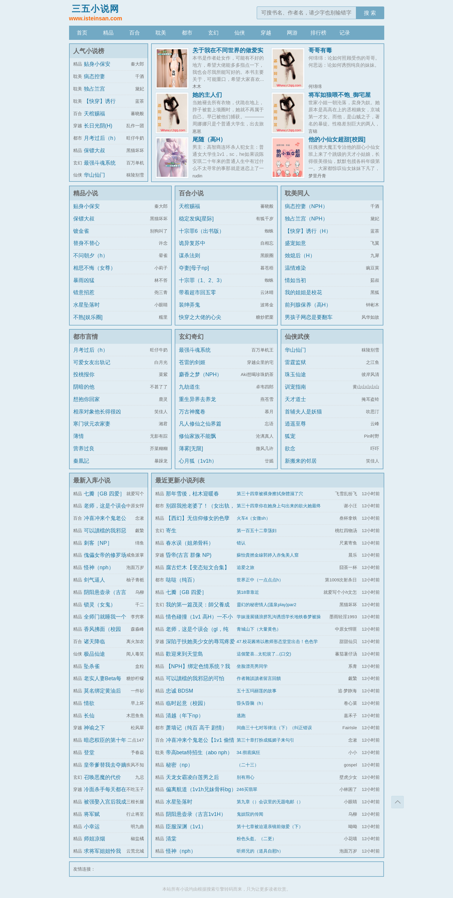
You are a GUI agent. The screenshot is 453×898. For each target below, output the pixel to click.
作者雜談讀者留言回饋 (259, 678)
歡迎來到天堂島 (184, 654)
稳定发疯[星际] (196, 219)
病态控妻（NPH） (306, 206)
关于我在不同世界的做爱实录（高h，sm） (227, 53)
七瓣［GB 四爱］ (104, 494)
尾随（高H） (209, 139)
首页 (82, 33)
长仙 (89, 716)
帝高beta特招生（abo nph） (199, 752)
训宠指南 (295, 387)
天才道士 (295, 399)
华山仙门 (94, 175)
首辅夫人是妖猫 (303, 412)
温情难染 (295, 268)
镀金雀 (81, 231)
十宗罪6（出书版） (201, 231)
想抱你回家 (86, 399)
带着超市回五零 (197, 292)
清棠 (171, 839)
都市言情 (85, 336)
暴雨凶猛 (83, 280)
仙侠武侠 (297, 336)
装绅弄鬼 (189, 305)
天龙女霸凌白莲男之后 (192, 777)
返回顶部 (397, 802)
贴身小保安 (97, 64)
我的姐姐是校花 (303, 292)
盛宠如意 (295, 243)
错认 (241, 542)
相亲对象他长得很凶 (97, 412)
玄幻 (213, 33)
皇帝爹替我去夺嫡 (105, 765)
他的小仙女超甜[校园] (336, 139)
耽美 (161, 33)
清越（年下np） (185, 716)
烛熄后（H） (300, 256)
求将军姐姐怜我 (102, 851)
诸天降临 (94, 642)
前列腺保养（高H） (308, 305)
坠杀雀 (92, 666)
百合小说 (191, 193)
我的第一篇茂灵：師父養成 (198, 605)
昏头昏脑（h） (251, 703)
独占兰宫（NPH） (306, 219)
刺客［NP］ (98, 543)
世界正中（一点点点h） (260, 579)
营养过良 (83, 449)
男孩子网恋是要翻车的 (309, 322)
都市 (187, 33)
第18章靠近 (248, 592)
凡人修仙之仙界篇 (200, 424)
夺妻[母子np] (194, 268)
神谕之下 (94, 728)
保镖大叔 (94, 150)
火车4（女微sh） (253, 518)
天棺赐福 (94, 114)
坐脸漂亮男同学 (252, 666)
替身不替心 (86, 243)
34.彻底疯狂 (249, 752)
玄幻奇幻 (191, 336)
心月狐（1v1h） (198, 461)
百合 (134, 33)
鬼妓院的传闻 (250, 814)
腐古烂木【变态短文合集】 (198, 567)
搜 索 (370, 13)
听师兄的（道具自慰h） (260, 850)
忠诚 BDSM (179, 691)
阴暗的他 (83, 387)
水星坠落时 (86, 305)
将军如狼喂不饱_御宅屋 (339, 94)
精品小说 (85, 193)
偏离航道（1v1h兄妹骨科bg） (201, 789)
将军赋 (92, 814)
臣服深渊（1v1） (186, 827)
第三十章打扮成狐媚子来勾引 (265, 739)
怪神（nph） (99, 567)
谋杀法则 (189, 256)
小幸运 (92, 827)
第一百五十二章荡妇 (257, 530)
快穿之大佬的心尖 (200, 317)
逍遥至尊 (295, 424)
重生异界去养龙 (197, 399)
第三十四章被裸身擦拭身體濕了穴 (270, 493)
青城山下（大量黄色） (259, 629)
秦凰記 (81, 461)
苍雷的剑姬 (192, 362)
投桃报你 (83, 374)
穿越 (266, 33)
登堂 (89, 752)
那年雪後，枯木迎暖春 (192, 494)
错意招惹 (83, 292)
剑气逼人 (94, 580)
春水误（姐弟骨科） (190, 543)
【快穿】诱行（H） (308, 231)
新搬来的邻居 (301, 461)
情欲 (89, 703)
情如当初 (295, 280)
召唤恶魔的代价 (102, 777)
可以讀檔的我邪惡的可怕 (195, 678)
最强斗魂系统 (100, 163)
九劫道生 (189, 387)
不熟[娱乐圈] (88, 317)
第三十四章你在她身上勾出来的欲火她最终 (279, 505)
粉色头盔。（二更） (257, 838)
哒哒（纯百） (182, 580)
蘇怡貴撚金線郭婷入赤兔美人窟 (268, 554)
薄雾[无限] (191, 449)
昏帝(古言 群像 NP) (189, 555)
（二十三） (248, 764)
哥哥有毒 (320, 50)
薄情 (78, 436)
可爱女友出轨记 (91, 362)
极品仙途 (94, 654)
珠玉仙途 (295, 374)
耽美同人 (297, 193)
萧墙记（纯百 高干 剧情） (196, 728)
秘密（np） (179, 765)
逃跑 (241, 715)
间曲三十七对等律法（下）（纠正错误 (274, 727)
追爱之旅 (245, 567)
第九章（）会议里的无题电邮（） (270, 801)
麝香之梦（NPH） (200, 374)
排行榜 (318, 33)
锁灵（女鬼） (100, 605)
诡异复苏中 (192, 243)
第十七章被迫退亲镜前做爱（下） (270, 826)
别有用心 (245, 777)
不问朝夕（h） (90, 256)
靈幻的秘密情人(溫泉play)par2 (267, 604)
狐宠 (290, 436)
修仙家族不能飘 (197, 436)
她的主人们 (207, 94)
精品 (108, 33)
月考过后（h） (101, 138)
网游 (292, 33)
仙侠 (239, 33)
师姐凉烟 (94, 839)
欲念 (290, 449)
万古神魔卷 (192, 412)
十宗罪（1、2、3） (202, 280)
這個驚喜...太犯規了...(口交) (264, 653)
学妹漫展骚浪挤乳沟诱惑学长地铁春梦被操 (279, 616)
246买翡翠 (247, 789)
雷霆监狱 (295, 362)
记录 (344, 33)
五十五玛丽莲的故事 (257, 690)
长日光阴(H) (98, 126)
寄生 (171, 531)
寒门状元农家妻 (91, 424)
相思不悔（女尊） (94, 268)
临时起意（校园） (187, 703)
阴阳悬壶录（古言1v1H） (196, 814)
